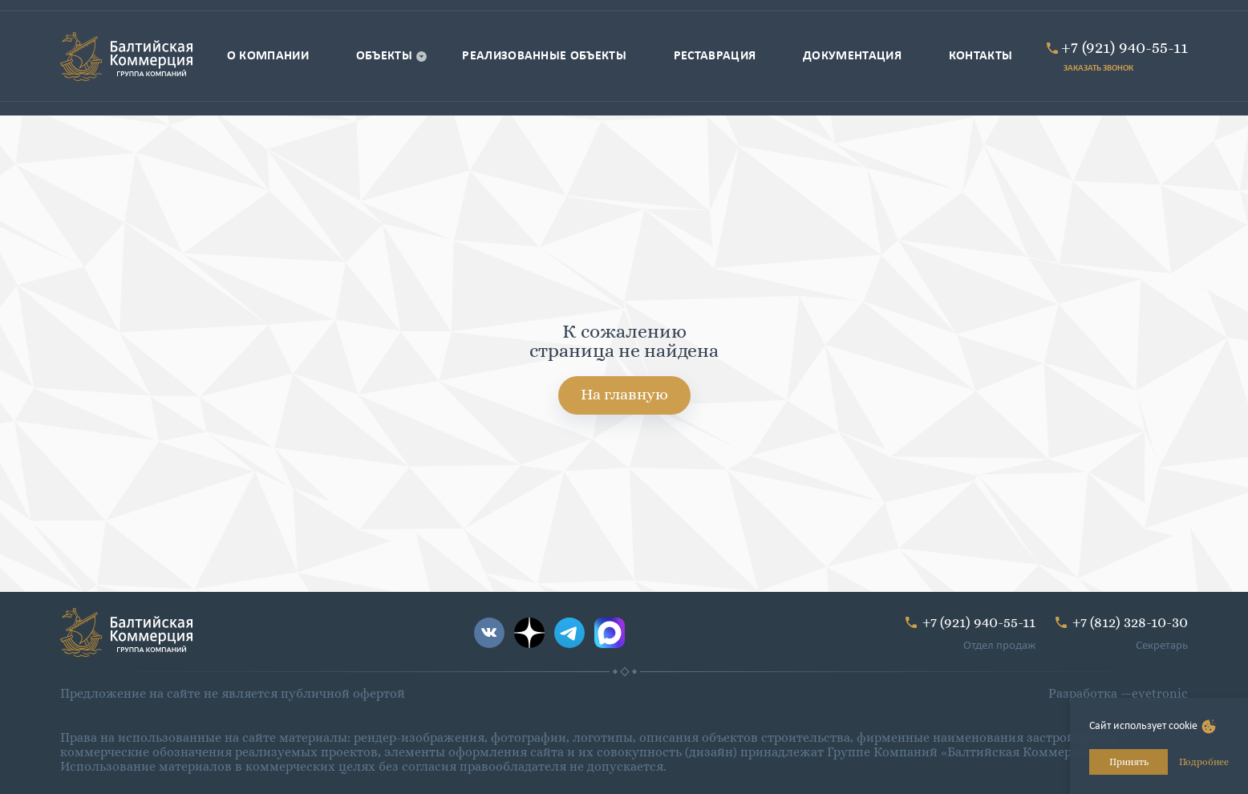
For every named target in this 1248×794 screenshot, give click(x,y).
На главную (624, 394)
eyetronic (1160, 693)
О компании (268, 56)
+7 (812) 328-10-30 (1130, 622)
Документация (852, 56)
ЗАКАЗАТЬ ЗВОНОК (1098, 68)
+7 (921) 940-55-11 (1124, 47)
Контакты (981, 56)
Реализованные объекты (544, 56)
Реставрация (715, 56)
